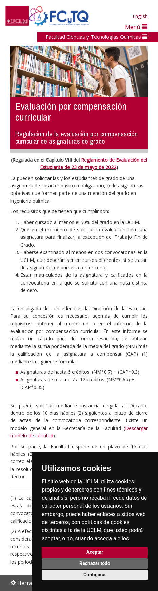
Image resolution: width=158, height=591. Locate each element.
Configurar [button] (94, 574)
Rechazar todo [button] (94, 563)
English (140, 16)
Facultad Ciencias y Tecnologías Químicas (96, 36)
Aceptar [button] (94, 552)
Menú (136, 27)
